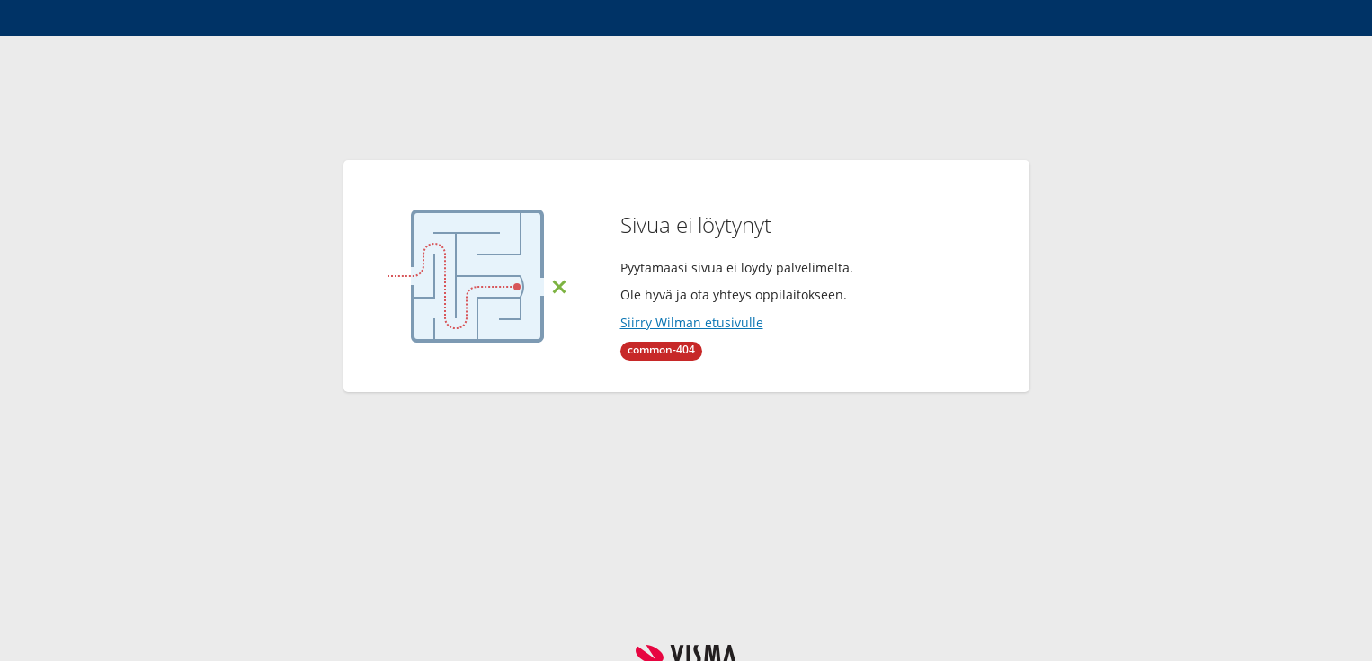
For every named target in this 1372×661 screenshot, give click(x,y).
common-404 (661, 349)
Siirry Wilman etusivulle (691, 322)
